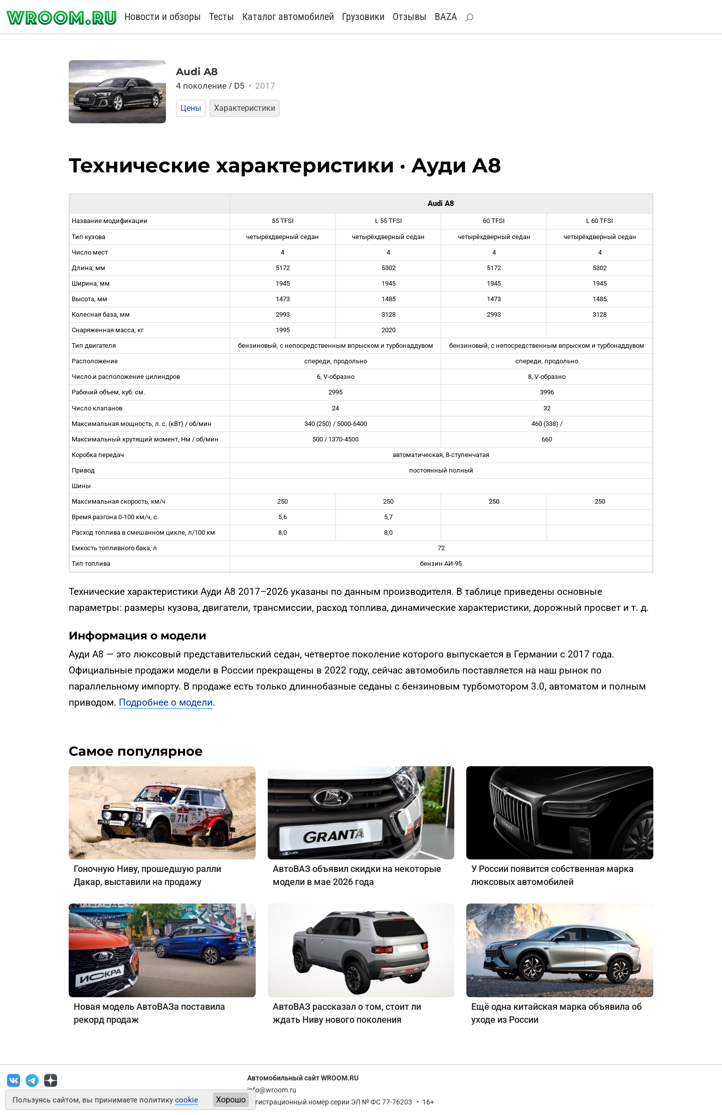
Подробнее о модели (166, 702)
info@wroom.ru (271, 1090)
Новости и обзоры (162, 17)
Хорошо (231, 1099)
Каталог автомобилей (288, 17)
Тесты (221, 17)
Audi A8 (197, 72)
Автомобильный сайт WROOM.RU (302, 1078)
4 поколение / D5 (225, 86)
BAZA (446, 17)
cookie (186, 1099)
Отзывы (410, 17)
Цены (190, 108)
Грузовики (363, 17)
